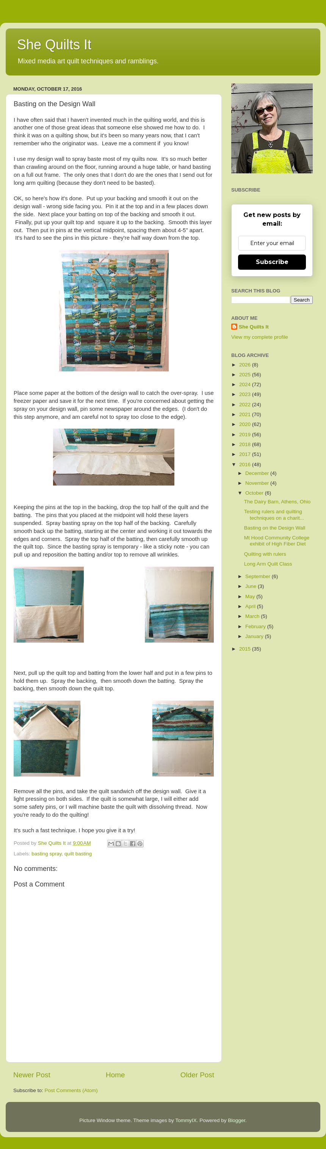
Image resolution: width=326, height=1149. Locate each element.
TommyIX (185, 1120)
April (251, 606)
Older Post (197, 1075)
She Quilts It (54, 44)
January (255, 636)
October (255, 493)
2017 (245, 454)
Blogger (236, 1120)
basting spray (46, 854)
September (258, 576)
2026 (245, 365)
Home (115, 1075)
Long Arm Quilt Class (268, 564)
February (256, 626)
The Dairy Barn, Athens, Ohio (277, 502)
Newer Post (31, 1075)
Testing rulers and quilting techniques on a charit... (274, 514)
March (253, 616)
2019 (245, 434)
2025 (245, 374)
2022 (245, 404)
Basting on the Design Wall (275, 528)
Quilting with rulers (265, 554)
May (250, 596)
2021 (245, 414)
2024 (245, 384)
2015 (245, 649)
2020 (245, 424)
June (251, 586)
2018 (245, 444)
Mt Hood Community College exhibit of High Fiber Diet (277, 541)
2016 (245, 464)
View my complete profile (259, 337)
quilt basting (78, 854)
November (257, 483)
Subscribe (272, 262)
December (257, 473)
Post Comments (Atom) (71, 1090)
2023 (245, 394)
